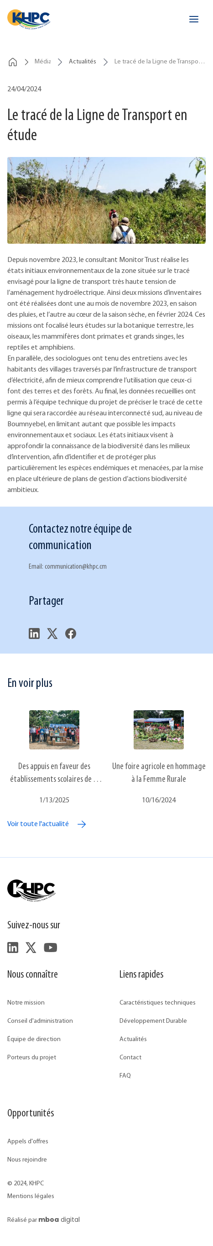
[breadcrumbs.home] (12, 62)
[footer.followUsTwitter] (31, 947)
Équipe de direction (34, 1039)
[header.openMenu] (194, 19)
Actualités (133, 1039)
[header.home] (29, 19)
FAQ (125, 1076)
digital (59, 1219)
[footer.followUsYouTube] (50, 947)
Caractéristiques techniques (157, 1003)
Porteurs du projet (31, 1057)
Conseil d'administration (40, 1021)
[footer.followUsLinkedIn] (12, 947)
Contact (130, 1057)
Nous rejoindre (27, 1160)
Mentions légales (30, 1196)
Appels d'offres (27, 1141)
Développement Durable (153, 1021)
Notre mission (26, 1003)
